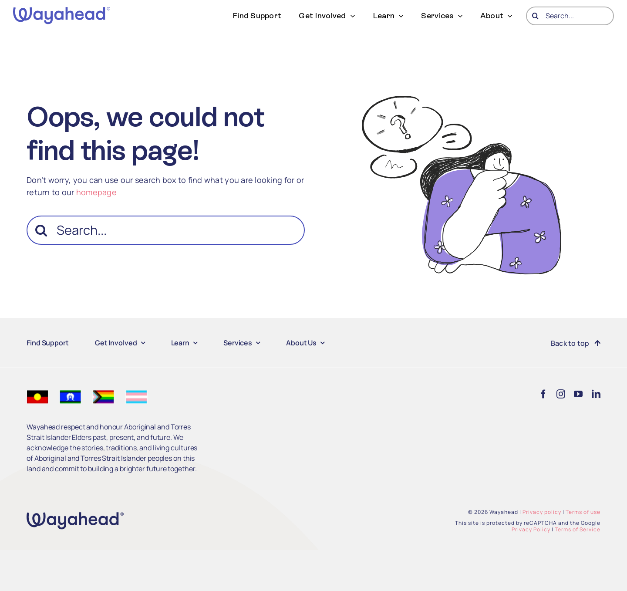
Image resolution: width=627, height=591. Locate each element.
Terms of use (583, 512)
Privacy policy (541, 512)
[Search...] (570, 16)
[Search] (535, 16)
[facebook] (543, 394)
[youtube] (578, 394)
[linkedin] (596, 394)
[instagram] (560, 394)
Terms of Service (577, 529)
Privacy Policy (531, 529)
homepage (96, 192)
